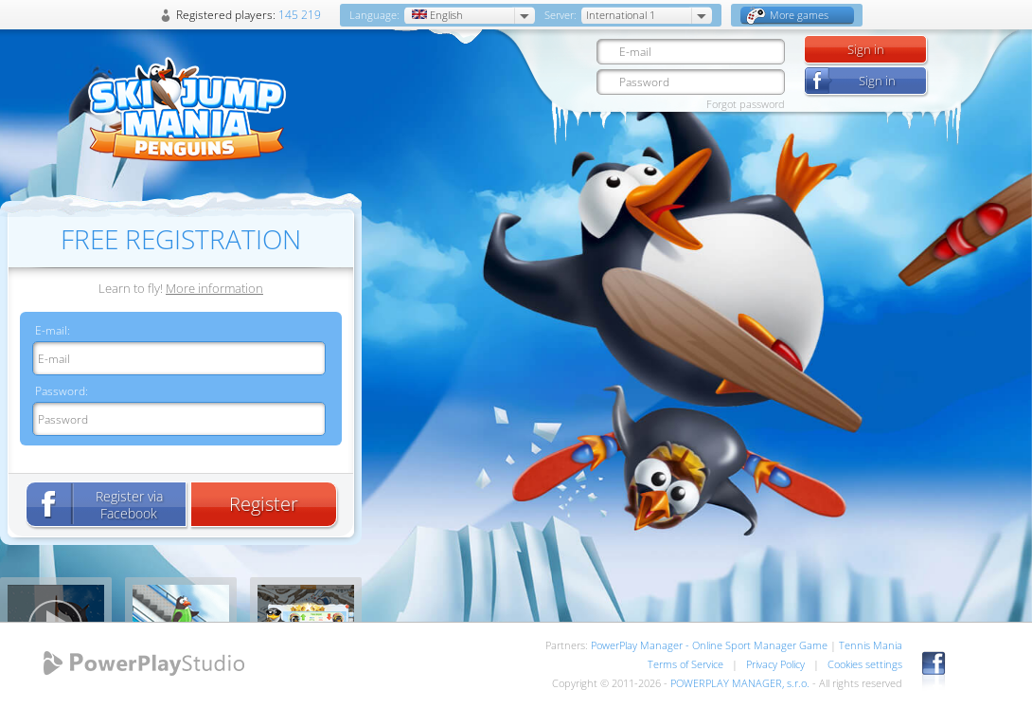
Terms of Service (685, 664)
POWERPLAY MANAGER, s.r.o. (740, 683)
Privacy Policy (775, 664)
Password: (61, 391)
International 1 (620, 15)
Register (263, 504)
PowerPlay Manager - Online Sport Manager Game (709, 645)
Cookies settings (864, 664)
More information (214, 288)
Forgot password (745, 104)
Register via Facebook (129, 504)
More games (787, 16)
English (436, 15)
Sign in (865, 49)
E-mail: (52, 330)
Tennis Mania (870, 645)
